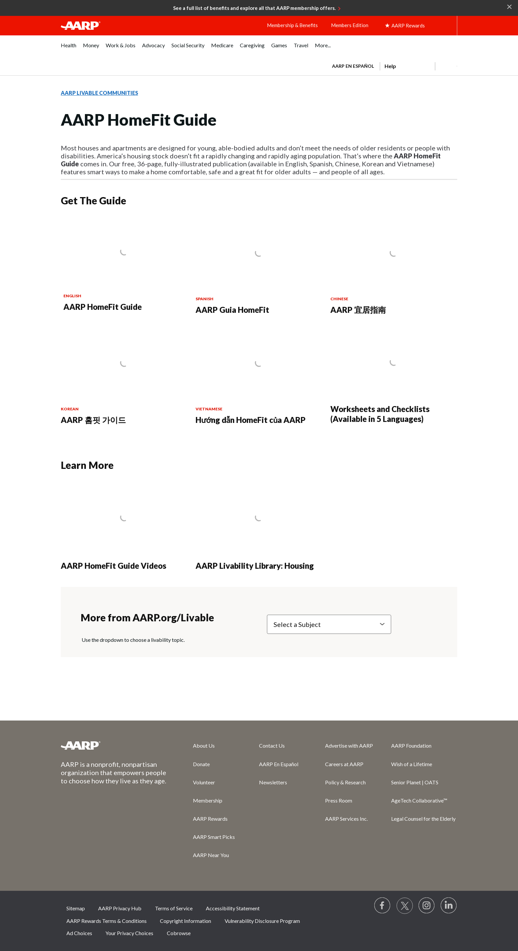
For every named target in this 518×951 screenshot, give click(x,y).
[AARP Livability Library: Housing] (259, 527)
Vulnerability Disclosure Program (262, 921)
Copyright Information (185, 921)
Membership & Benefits (292, 25)
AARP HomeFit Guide (102, 306)
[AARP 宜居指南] (393, 267)
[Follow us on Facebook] (382, 905)
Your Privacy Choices (129, 933)
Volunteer (204, 782)
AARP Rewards (210, 818)
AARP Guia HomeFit (232, 309)
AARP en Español (353, 66)
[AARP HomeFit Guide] (124, 265)
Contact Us (272, 745)
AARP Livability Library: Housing (255, 565)
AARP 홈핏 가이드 (93, 420)
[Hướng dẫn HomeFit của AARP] (259, 377)
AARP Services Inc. (346, 818)
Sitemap (75, 908)
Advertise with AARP (349, 745)
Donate (201, 764)
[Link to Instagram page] (427, 905)
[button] (446, 66)
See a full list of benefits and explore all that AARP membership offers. (254, 8)
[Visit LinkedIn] (449, 905)
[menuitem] (68, 49)
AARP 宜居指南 (358, 309)
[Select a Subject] (329, 624)
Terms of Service (174, 908)
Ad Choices (79, 933)
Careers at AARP (344, 764)
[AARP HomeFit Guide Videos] (124, 527)
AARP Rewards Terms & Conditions (106, 921)
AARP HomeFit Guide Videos (113, 565)
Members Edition (349, 25)
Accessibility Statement (233, 908)
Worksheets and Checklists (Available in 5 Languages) (379, 414)
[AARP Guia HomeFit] (259, 267)
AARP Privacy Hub (119, 908)
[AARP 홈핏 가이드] (124, 377)
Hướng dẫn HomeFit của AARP (251, 420)
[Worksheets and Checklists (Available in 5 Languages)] (393, 376)
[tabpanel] (391, 65)
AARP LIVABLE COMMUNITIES (99, 93)
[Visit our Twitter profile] (404, 905)
